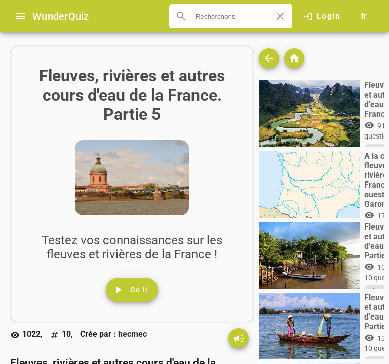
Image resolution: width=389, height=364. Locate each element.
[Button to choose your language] (364, 16)
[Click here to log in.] (321, 16)
